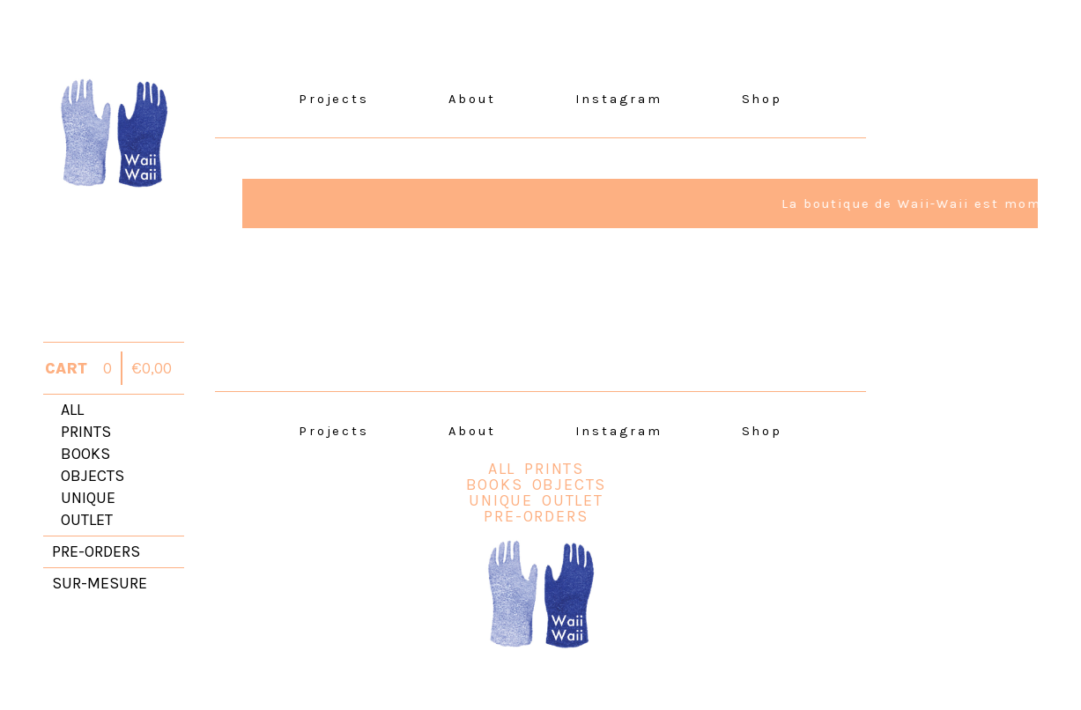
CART (66, 368)
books (85, 453)
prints (86, 431)
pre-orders (96, 551)
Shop (762, 99)
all (72, 409)
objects (92, 475)
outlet (87, 519)
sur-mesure (99, 583)
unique (88, 497)
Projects (334, 99)
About (472, 99)
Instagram (619, 99)
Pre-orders (536, 516)
